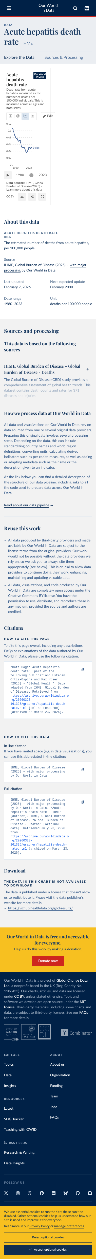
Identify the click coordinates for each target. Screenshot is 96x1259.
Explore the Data (19, 57)
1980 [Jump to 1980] (22, 185)
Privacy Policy (39, 1226)
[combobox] (75, 8)
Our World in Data (48, 8)
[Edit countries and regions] (82, 98)
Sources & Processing (64, 57)
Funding (56, 1101)
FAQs (83, 1027)
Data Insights (14, 1178)
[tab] (11, 97)
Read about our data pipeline (28, 505)
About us (57, 1079)
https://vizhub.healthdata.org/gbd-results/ (40, 923)
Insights (10, 1101)
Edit (85, 97)
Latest (8, 1123)
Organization (60, 1090)
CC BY (10, 203)
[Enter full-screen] (86, 203)
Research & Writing (19, 1167)
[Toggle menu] (9, 8)
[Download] (65, 203)
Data (8, 1090)
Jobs (53, 1122)
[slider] (34, 186)
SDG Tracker (14, 1134)
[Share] (75, 203)
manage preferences (69, 1226)
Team (54, 1111)
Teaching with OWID (20, 1144)
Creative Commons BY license (31, 596)
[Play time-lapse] (10, 186)
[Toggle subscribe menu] (87, 8)
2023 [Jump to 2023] (83, 185)
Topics (9, 1079)
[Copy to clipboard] (77, 670)
